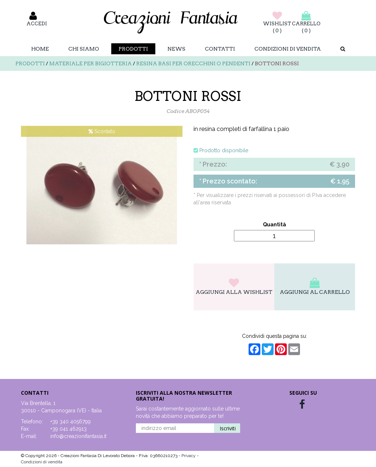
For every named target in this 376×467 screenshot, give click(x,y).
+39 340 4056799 (70, 421)
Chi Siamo (83, 49)
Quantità (274, 224)
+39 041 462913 (68, 429)
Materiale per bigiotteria (90, 63)
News (176, 49)
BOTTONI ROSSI (277, 63)
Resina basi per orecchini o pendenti (193, 63)
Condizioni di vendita (287, 49)
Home (40, 49)
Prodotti (133, 49)
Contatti (220, 49)
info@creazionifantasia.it (78, 436)
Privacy (189, 455)
